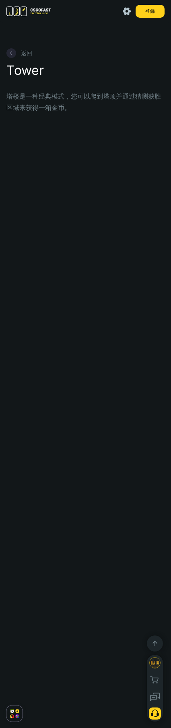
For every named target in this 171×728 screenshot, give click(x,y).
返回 (19, 53)
